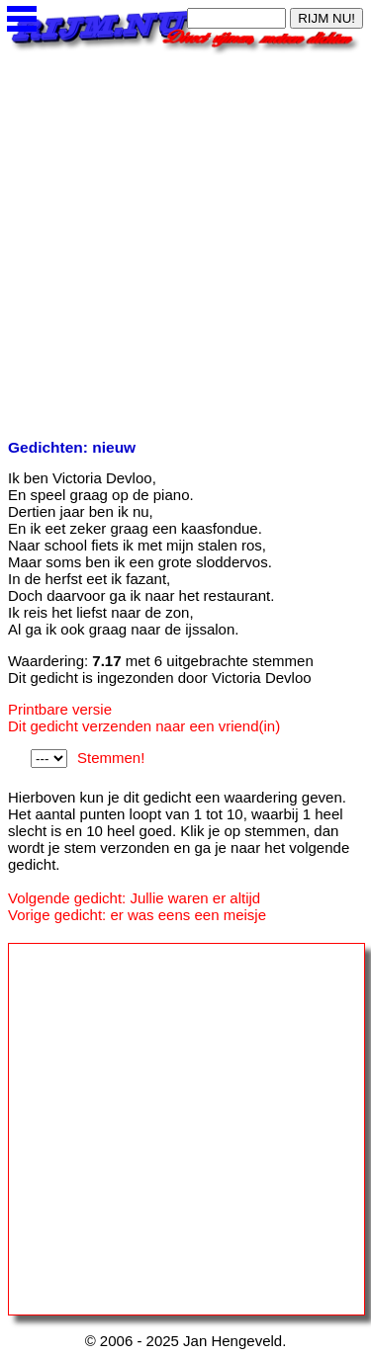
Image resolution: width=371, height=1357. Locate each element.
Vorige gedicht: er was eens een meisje (137, 914)
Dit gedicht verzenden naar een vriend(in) (144, 726)
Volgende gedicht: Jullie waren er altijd (134, 898)
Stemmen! (110, 757)
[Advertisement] (185, 240)
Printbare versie (60, 709)
